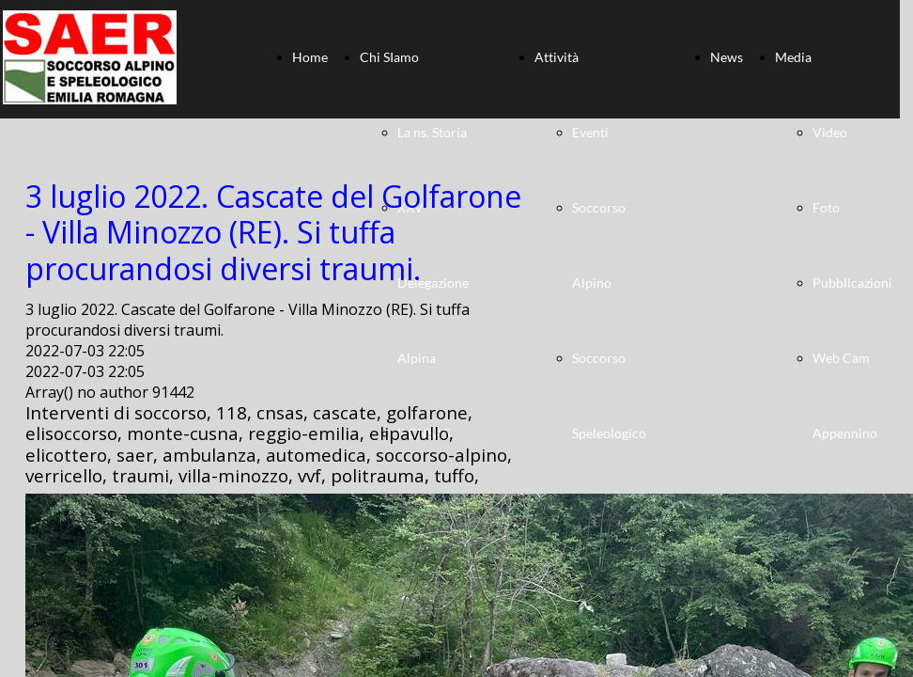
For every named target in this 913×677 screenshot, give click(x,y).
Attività (556, 57)
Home (310, 57)
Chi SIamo (389, 57)
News (726, 57)
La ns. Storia (432, 132)
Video (829, 132)
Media (793, 57)
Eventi (590, 132)
